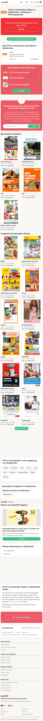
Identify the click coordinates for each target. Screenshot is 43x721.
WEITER (21, 29)
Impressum (25, 709)
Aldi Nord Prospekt (6, 670)
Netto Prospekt (5, 672)
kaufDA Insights (5, 685)
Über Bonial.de (5, 644)
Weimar (6, 477)
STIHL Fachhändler (15, 602)
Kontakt (24, 711)
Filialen (18, 632)
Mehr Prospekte (21, 428)
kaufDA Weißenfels (7, 632)
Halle (22, 468)
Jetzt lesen (21, 539)
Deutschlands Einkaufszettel (9, 682)
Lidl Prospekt (4, 675)
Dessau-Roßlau (23, 472)
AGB (2, 714)
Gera (5, 472)
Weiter (34, 126)
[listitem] (11, 151)
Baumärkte (25, 632)
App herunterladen (6, 688)
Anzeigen (38, 6)
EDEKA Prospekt (5, 657)
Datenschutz (27, 121)
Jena (35, 468)
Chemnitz (14, 468)
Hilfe (2, 709)
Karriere (3, 650)
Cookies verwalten (27, 714)
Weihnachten (8, 494)
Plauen (33, 472)
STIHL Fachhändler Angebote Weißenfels (21, 39)
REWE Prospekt (5, 662)
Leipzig (6, 468)
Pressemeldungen (6, 690)
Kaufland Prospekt (6, 660)
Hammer (6, 554)
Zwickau (12, 472)
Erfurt (29, 468)
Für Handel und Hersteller (8, 647)
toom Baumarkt (8, 551)
